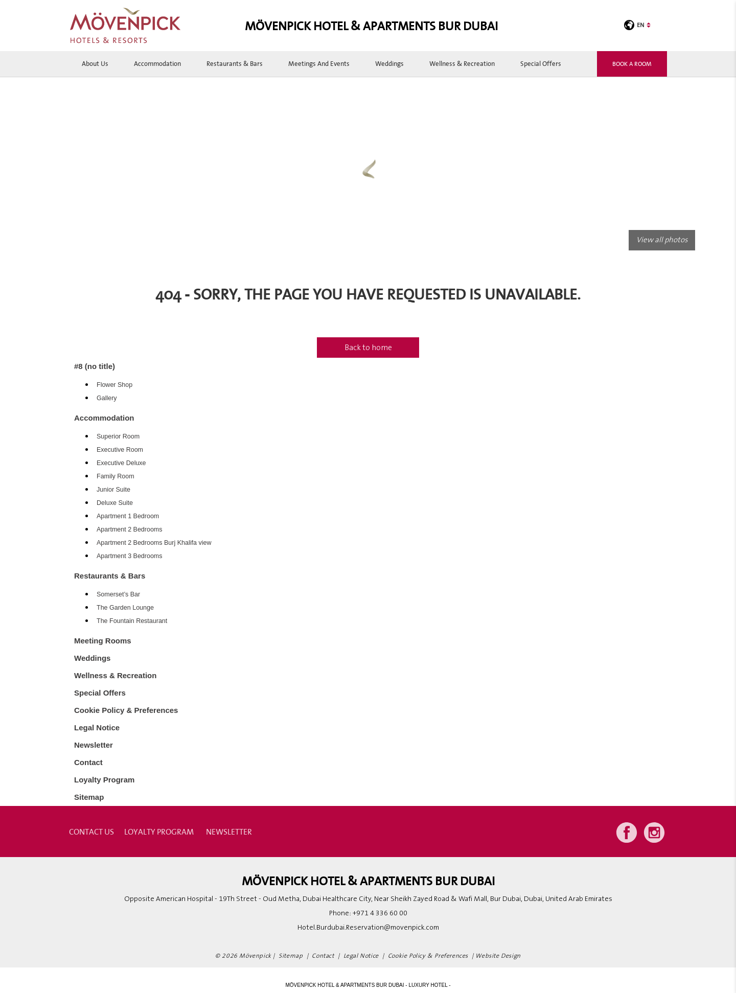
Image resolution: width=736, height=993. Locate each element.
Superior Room (118, 436)
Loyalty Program (104, 779)
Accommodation (157, 63)
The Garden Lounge (125, 607)
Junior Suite (113, 489)
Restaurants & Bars (234, 63)
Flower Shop (114, 384)
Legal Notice (97, 727)
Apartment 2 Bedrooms (130, 529)
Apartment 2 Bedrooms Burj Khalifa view (154, 542)
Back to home (368, 347)
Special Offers (540, 63)
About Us (95, 63)
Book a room (632, 63)
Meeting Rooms (102, 640)
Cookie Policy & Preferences (126, 710)
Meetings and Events (319, 63)
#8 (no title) (94, 366)
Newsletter (93, 745)
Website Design (497, 956)
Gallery (107, 398)
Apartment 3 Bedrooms (130, 556)
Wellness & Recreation (462, 63)
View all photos (661, 240)
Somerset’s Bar (118, 594)
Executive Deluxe (121, 463)
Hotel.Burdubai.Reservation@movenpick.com (368, 927)
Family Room (115, 476)
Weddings (389, 63)
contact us (91, 831)
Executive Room (120, 449)
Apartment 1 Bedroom (128, 516)
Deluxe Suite (115, 502)
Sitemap (89, 797)
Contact (88, 762)
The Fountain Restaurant (132, 621)
